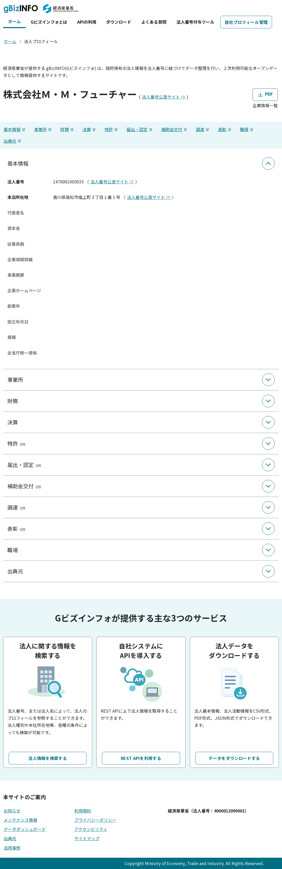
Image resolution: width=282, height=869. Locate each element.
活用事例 (12, 848)
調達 (203, 129)
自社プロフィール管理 (246, 22)
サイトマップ (87, 838)
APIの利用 (86, 22)
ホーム (14, 21)
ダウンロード (118, 22)
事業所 (43, 129)
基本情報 (15, 129)
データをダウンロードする (234, 758)
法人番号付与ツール (195, 22)
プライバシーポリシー (95, 820)
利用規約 (82, 811)
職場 (247, 129)
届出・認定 (140, 129)
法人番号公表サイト (164, 97)
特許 (112, 129)
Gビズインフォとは (49, 22)
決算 (89, 129)
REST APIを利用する (141, 758)
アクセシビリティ (90, 829)
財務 (67, 129)
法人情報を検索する (47, 758)
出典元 (13, 141)
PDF (265, 94)
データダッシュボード (25, 829)
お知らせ (12, 811)
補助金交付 (175, 129)
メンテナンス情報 (20, 820)
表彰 (225, 129)
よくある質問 (153, 22)
